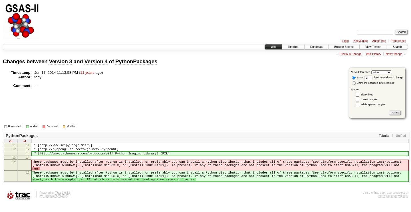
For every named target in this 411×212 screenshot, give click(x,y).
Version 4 (95, 61)
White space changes (373, 104)
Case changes (369, 99)
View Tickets (373, 46)
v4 (24, 141)
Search (397, 46)
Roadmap (316, 46)
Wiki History (373, 54)
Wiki (273, 46)
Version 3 (60, 61)
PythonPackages (136, 61)
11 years (87, 72)
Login (345, 40)
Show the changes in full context (373, 82)
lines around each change (383, 77)
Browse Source (344, 46)
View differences (360, 72)
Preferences (398, 40)
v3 (11, 141)
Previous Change (351, 54)
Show (357, 77)
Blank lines (367, 94)
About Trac (379, 40)
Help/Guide (360, 40)
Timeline (293, 46)
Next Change (394, 54)
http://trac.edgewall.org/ (393, 204)
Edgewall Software (55, 204)
